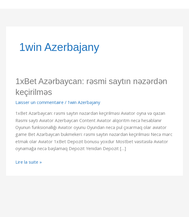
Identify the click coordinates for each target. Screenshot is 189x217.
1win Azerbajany (84, 102)
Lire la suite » (28, 162)
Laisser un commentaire (39, 102)
